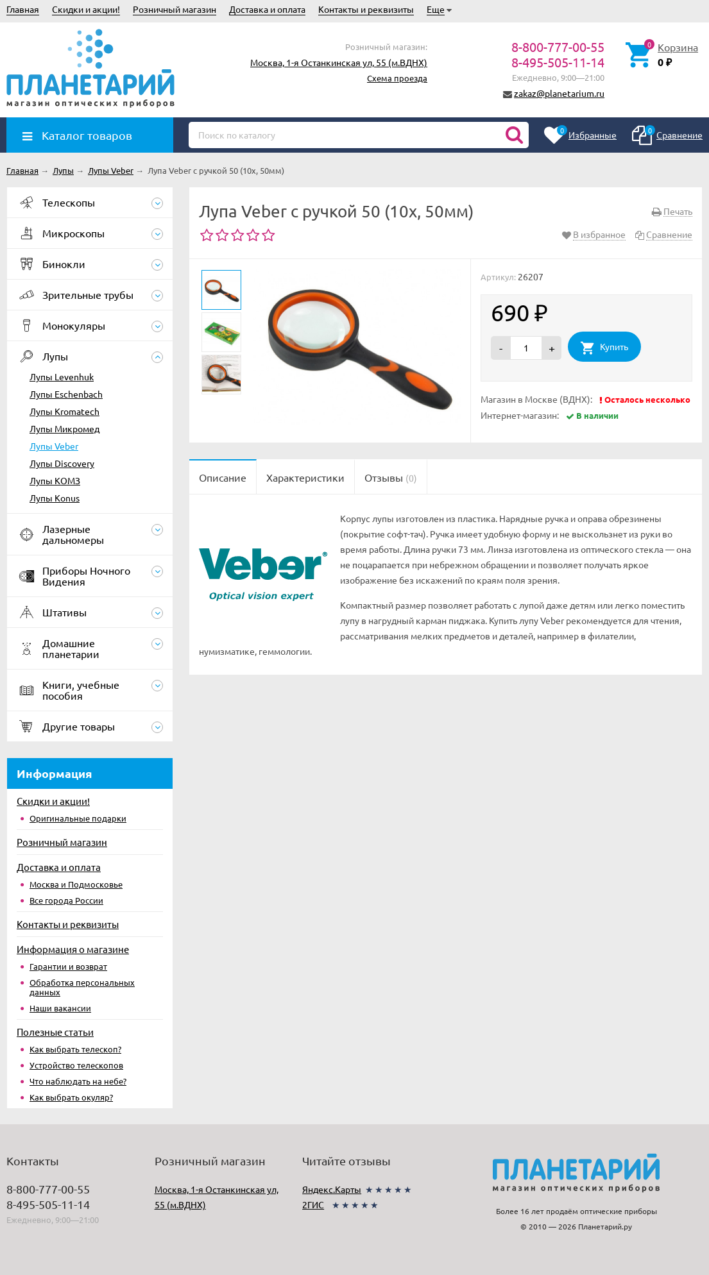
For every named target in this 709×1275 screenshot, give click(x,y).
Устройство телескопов (76, 1065)
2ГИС (313, 1204)
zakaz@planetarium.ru (559, 93)
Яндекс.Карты (331, 1189)
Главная (22, 9)
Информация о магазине (73, 949)
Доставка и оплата (267, 9)
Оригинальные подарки (78, 818)
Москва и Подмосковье (76, 884)
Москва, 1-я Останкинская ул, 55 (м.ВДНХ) (338, 62)
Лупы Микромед (64, 428)
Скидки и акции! (86, 9)
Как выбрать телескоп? (75, 1048)
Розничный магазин (174, 9)
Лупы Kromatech (64, 411)
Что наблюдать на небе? (78, 1081)
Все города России (66, 900)
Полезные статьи (55, 1032)
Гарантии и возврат (68, 966)
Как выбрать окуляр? (71, 1097)
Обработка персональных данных (82, 987)
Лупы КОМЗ (55, 480)
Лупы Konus (55, 497)
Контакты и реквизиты (366, 9)
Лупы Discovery (62, 463)
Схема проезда (397, 77)
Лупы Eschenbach (66, 394)
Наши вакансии (60, 1007)
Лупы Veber (54, 446)
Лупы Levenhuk (62, 376)
